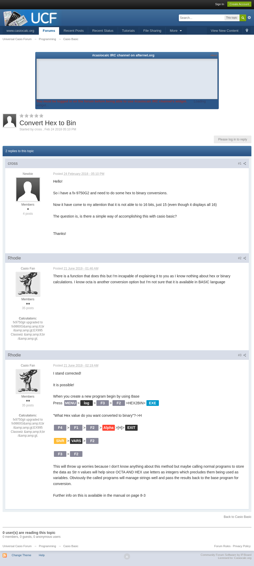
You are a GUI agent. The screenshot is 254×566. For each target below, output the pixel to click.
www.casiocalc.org (20, 31)
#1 (242, 163)
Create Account (239, 4)
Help (42, 555)
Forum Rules (222, 546)
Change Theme (21, 555)
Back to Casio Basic (237, 517)
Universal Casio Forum (17, 546)
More (176, 31)
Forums (49, 31)
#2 (242, 258)
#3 (242, 355)
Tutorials (128, 31)
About (213, 55)
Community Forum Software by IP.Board (226, 554)
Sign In (219, 4)
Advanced (249, 18)
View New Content (224, 31)
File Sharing (152, 31)
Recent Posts (74, 31)
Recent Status (103, 31)
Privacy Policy (242, 546)
